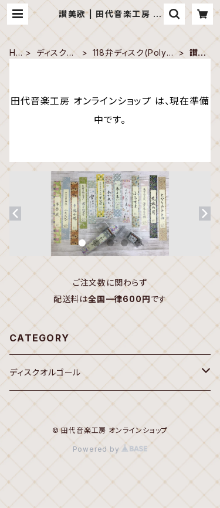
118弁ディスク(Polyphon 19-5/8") (132, 53)
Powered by (110, 449)
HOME (16, 53)
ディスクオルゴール (55, 53)
